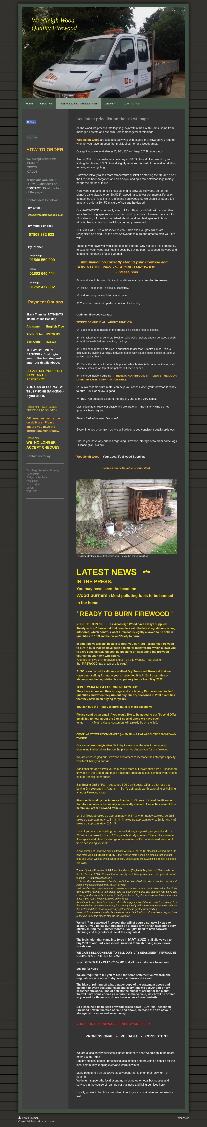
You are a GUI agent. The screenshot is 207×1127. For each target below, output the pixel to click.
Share (31, 122)
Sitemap (33, 1118)
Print (23, 1118)
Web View (183, 1118)
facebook (32, 137)
